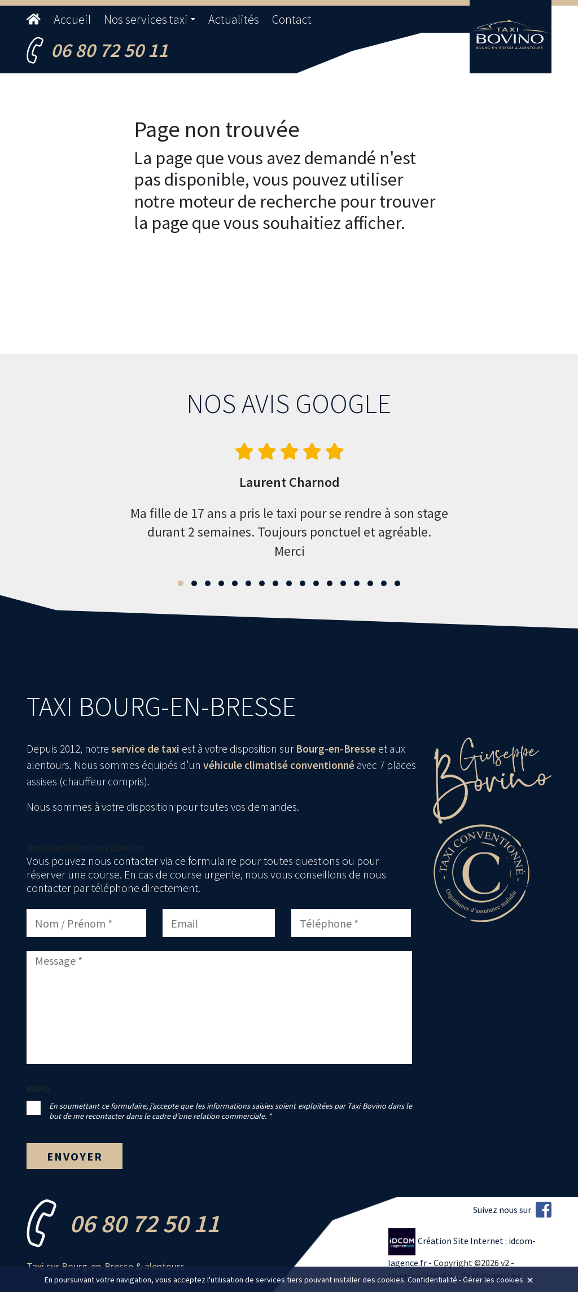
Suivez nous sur (512, 1210)
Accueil (72, 19)
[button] (180, 583)
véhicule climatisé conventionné (278, 765)
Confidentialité (432, 1280)
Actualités (233, 19)
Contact (292, 19)
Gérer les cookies (493, 1280)
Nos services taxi (146, 19)
